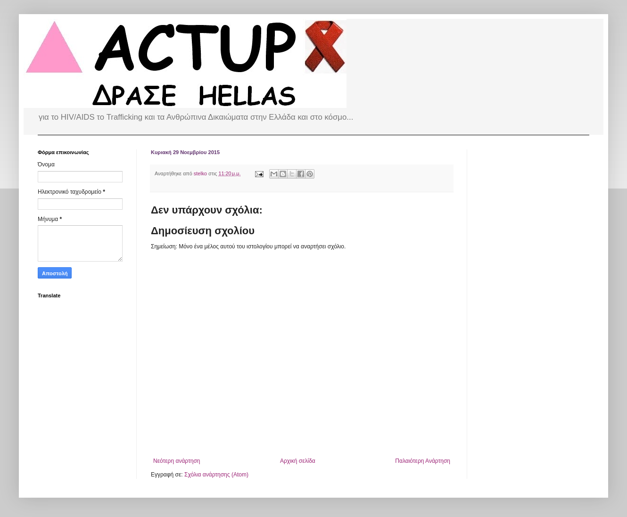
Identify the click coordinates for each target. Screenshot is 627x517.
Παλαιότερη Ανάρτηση (422, 461)
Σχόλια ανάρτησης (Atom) (216, 474)
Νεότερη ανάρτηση (176, 461)
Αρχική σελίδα (297, 461)
